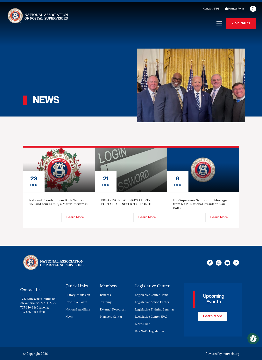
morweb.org (231, 354)
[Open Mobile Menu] (219, 23)
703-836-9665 (29, 312)
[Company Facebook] (210, 263)
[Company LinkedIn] (236, 263)
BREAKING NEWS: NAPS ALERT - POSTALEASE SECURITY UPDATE (126, 202)
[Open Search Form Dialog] (253, 9)
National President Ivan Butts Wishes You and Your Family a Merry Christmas (58, 202)
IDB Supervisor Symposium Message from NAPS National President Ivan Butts (200, 204)
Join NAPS (241, 23)
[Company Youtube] (227, 263)
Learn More (212, 316)
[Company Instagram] (219, 263)
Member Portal (234, 8)
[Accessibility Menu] (253, 338)
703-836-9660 (29, 307)
